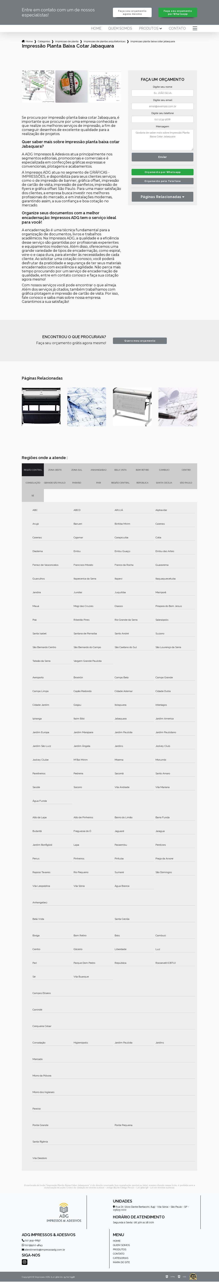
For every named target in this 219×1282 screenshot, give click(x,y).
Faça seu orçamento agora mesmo (132, 12)
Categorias (44, 41)
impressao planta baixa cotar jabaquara (152, 41)
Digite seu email (162, 100)
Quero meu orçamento (140, 341)
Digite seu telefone (162, 113)
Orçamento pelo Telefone (162, 182)
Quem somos (120, 29)
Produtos (148, 29)
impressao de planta (66, 41)
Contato (177, 29)
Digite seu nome (162, 87)
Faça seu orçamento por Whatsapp (178, 12)
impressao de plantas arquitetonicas (104, 41)
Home (96, 29)
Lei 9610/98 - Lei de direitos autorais (155, 1188)
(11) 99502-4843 (32, 1245)
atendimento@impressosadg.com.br (43, 1250)
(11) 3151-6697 (31, 1240)
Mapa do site (121, 1262)
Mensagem (162, 126)
